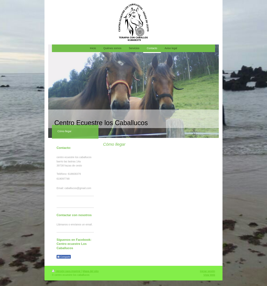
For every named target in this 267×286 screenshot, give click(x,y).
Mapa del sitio (91, 271)
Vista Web (209, 274)
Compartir (63, 257)
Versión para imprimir (66, 271)
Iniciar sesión (207, 271)
